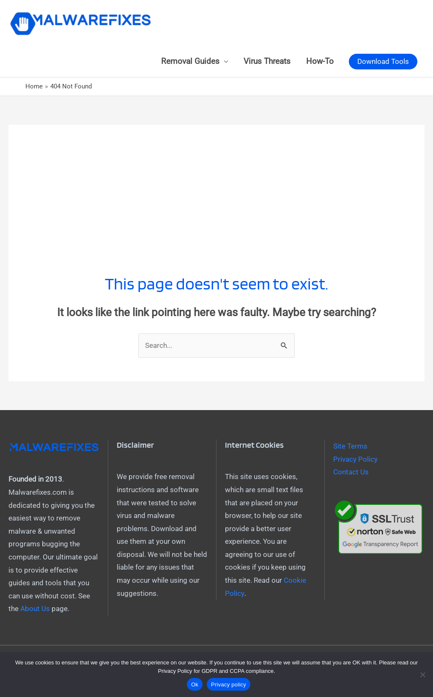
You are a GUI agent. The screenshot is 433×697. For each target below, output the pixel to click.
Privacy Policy (355, 459)
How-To (320, 61)
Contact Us (351, 472)
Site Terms (350, 446)
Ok (194, 684)
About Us (35, 608)
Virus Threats (267, 61)
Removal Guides (190, 61)
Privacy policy (228, 684)
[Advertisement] (216, 184)
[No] (422, 674)
